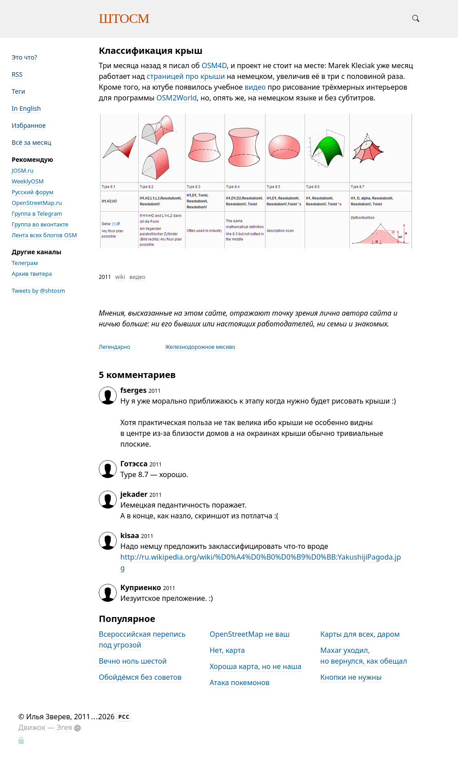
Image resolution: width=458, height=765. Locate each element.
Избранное (29, 125)
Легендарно (114, 347)
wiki (120, 277)
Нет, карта (227, 650)
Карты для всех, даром (360, 634)
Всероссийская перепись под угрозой (142, 639)
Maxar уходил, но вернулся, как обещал (363, 655)
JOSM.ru (23, 170)
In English (26, 108)
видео (255, 87)
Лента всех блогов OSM (44, 235)
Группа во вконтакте (40, 224)
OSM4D (214, 65)
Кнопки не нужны (351, 677)
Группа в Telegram (37, 213)
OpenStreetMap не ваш (250, 634)
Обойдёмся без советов (140, 677)
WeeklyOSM (28, 181)
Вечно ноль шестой (133, 661)
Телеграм (25, 263)
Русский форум (32, 192)
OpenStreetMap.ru (37, 203)
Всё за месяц (31, 142)
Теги (18, 91)
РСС (124, 717)
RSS (17, 74)
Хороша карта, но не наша (256, 666)
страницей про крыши (186, 76)
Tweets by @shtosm (38, 291)
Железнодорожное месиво (200, 347)
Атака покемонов (240, 682)
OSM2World (176, 98)
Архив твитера (32, 273)
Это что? (24, 57)
